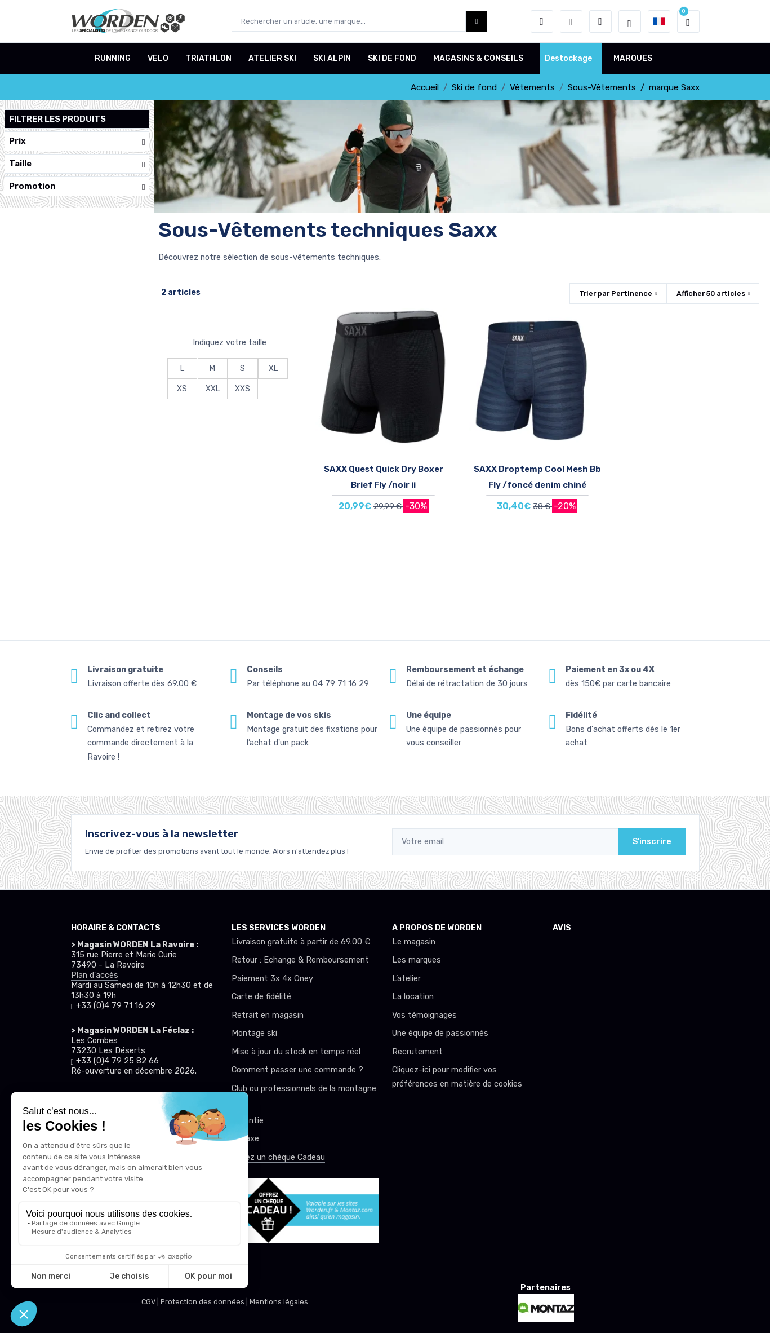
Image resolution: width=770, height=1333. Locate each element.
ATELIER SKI (272, 58)
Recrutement (417, 1052)
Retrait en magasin (268, 1015)
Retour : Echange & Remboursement (300, 960)
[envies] (571, 21)
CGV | (151, 1301)
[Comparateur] (600, 21)
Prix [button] (77, 141)
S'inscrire (652, 841)
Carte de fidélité (261, 996)
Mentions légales (279, 1301)
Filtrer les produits (57, 119)
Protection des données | (205, 1301)
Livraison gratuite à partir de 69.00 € (301, 942)
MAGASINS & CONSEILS (478, 58)
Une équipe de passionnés (440, 1033)
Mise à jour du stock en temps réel (296, 1052)
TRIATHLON (208, 58)
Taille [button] (77, 163)
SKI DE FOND (392, 58)
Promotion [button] (77, 186)
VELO (158, 58)
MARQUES (632, 58)
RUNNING (113, 58)
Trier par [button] (615, 293)
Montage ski (254, 1033)
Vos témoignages (424, 1015)
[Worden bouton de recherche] (477, 21)
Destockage (568, 58)
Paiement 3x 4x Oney (272, 978)
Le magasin (413, 942)
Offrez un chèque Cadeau (278, 1157)
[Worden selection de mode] (629, 21)
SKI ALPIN (332, 58)
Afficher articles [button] (710, 293)
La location (413, 996)
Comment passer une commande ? (297, 1070)
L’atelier (406, 978)
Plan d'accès (94, 975)
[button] (542, 21)
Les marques (416, 960)
